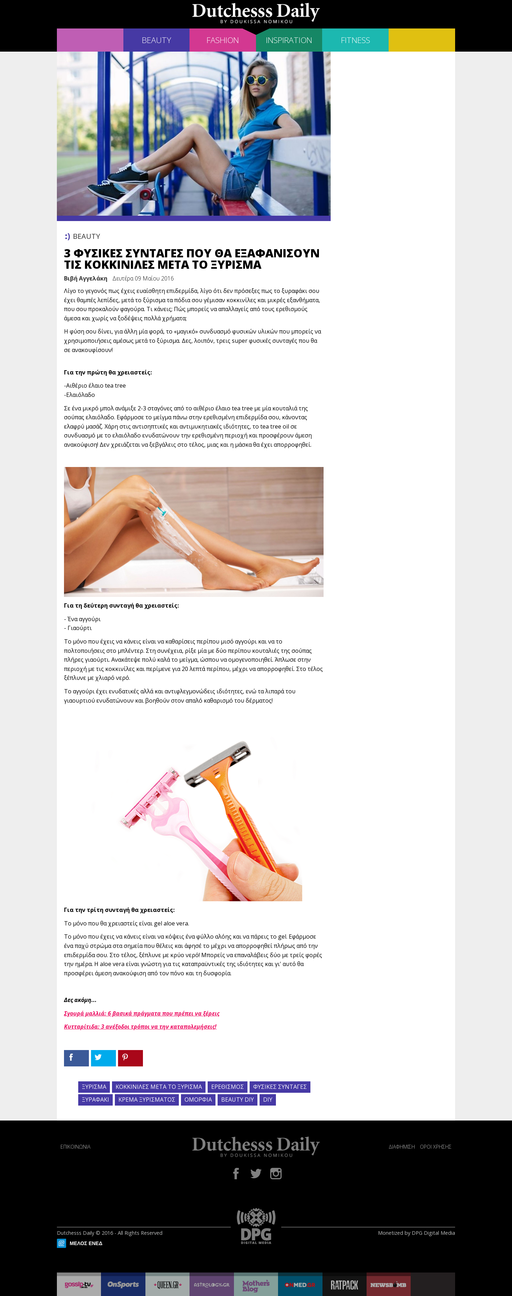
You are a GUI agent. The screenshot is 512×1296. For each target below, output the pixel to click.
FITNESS (355, 40)
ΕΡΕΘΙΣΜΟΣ (227, 1087)
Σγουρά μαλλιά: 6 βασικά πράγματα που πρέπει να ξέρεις (141, 1013)
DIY (267, 1099)
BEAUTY (156, 40)
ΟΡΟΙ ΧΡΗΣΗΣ (436, 1146)
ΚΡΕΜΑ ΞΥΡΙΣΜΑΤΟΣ (146, 1099)
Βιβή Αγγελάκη (85, 278)
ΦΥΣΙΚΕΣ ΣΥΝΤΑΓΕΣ (280, 1087)
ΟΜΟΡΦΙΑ (198, 1099)
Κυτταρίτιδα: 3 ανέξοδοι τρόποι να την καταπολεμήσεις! (140, 1026)
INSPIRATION (289, 40)
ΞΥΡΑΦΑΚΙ (95, 1099)
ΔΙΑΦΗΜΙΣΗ (402, 1146)
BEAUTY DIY (237, 1099)
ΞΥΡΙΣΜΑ (94, 1087)
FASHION (223, 40)
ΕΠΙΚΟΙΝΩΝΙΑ (75, 1146)
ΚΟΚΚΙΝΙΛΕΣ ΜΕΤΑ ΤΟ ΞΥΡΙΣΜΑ (159, 1087)
